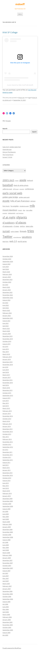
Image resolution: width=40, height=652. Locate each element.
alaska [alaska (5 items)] (17, 180)
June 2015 (6, 401)
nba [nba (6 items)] (24, 210)
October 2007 (7, 566)
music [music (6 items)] (20, 210)
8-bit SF (34, 98)
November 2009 (8, 501)
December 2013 (7, 429)
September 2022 (8, 298)
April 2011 (6, 465)
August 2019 (6, 344)
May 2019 (6, 352)
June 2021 (6, 323)
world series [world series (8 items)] (22, 241)
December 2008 (7, 529)
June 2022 (6, 305)
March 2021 (6, 328)
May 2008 (6, 547)
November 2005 (8, 625)
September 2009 (8, 506)
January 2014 (7, 426)
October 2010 (7, 478)
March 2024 (6, 272)
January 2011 (7, 470)
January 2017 (7, 377)
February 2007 (7, 586)
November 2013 (8, 432)
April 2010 (6, 488)
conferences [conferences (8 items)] (29, 189)
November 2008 (8, 532)
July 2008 (5, 542)
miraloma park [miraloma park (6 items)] (24, 206)
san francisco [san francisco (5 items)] (19, 213)
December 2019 (7, 336)
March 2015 (6, 408)
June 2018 (6, 370)
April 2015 (6, 406)
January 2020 (7, 334)
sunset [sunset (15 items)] (6, 231)
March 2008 (6, 553)
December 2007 (7, 560)
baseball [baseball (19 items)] (8, 185)
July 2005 (5, 635)
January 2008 (7, 558)
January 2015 (7, 413)
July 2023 (5, 285)
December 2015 (7, 390)
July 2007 (5, 573)
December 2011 (7, 452)
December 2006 (7, 591)
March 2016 (6, 388)
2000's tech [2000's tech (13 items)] (8, 180)
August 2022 (6, 300)
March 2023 (6, 287)
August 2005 (6, 633)
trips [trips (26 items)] (30, 231)
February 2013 (7, 439)
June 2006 (6, 607)
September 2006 (8, 599)
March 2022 (6, 310)
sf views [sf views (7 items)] (16, 226)
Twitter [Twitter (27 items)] (7, 236)
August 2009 (6, 509)
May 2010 (6, 486)
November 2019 (8, 339)
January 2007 (7, 589)
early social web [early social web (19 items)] (12, 193)
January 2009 (7, 527)
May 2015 (6, 403)
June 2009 (6, 514)
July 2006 (5, 604)
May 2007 (6, 578)
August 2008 (6, 540)
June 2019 (6, 349)
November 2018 (8, 365)
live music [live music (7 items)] (6, 206)
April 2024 (6, 269)
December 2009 (7, 499)
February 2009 (7, 524)
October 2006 (7, 596)
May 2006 (6, 609)
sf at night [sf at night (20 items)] (9, 217)
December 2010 (7, 473)
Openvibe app (7, 149)
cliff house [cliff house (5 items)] (16, 189)
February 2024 (7, 274)
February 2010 (7, 493)
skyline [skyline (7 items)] (22, 226)
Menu (20, 14)
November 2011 (8, 455)
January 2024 (7, 277)
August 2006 (6, 602)
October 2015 (7, 393)
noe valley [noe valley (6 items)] (29, 210)
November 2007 (8, 563)
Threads (8, 121)
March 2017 (6, 375)
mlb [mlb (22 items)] (32, 206)
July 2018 (5, 367)
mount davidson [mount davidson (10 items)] (10, 210)
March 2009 (6, 522)
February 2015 (7, 411)
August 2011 (6, 462)
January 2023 (7, 290)
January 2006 (7, 620)
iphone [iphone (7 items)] (32, 201)
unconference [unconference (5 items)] (17, 237)
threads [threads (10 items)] (23, 231)
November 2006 (8, 594)
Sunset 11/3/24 (7, 157)
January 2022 (7, 316)
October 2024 (7, 259)
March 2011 (6, 468)
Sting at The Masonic (9, 152)
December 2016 (7, 380)
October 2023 (7, 282)
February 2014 (7, 424)
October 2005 (7, 627)
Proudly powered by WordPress (12, 648)
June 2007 (6, 576)
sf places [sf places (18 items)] (20, 222)
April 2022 (6, 308)
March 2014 (6, 421)
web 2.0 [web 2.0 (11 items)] (13, 241)
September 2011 (8, 460)
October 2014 (7, 419)
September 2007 (8, 568)
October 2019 (7, 341)
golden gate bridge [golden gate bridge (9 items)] (10, 197)
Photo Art (21, 98)
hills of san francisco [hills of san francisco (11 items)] (20, 201)
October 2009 (7, 504)
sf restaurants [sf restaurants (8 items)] (8, 226)
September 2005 (8, 630)
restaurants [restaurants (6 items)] (11, 213)
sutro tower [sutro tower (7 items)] (15, 231)
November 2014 (8, 416)
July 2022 (5, 303)
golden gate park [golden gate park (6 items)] (24, 197)
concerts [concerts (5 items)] (21, 189)
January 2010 (7, 496)
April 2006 (6, 612)
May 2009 (6, 517)
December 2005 (7, 622)
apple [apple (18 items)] (22, 180)
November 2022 (8, 295)
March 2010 (6, 491)
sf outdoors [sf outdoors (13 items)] (9, 222)
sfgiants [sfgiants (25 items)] (21, 217)
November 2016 (8, 383)
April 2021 (6, 326)
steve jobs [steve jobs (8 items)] (29, 226)
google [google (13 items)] (6, 200)
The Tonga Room (8, 155)
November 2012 (8, 442)
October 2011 (7, 457)
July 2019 (5, 346)
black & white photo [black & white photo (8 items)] (21, 185)
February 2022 (7, 313)
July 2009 (5, 511)
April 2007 (6, 581)
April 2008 (6, 550)
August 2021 (6, 321)
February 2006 (7, 617)
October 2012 (7, 444)
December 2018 (7, 362)
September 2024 (8, 261)
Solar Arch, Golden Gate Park (12, 147)
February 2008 (7, 555)
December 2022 (7, 292)
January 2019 (7, 359)
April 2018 (6, 372)
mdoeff (20, 4)
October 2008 (7, 535)
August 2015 (6, 398)
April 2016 (6, 385)
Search (5, 128)
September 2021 (8, 318)
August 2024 (6, 264)
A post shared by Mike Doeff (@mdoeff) (20, 85)
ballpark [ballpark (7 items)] (30, 180)
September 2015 (8, 395)
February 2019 (7, 357)
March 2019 (6, 354)
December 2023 (7, 279)
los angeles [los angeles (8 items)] (15, 206)
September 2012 (8, 447)
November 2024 (8, 256)
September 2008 (8, 537)
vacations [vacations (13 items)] (27, 236)
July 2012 (5, 450)
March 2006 (6, 614)
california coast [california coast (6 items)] (7, 189)
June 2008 (6, 545)
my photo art (7, 100)
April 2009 (6, 519)
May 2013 (6, 437)
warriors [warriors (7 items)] (6, 241)
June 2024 (6, 267)
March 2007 (6, 584)
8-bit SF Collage (10, 32)
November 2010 (8, 475)
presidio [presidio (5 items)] (5, 213)
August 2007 (6, 571)
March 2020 (6, 331)
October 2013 (7, 434)
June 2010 (6, 483)
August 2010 (6, 480)
